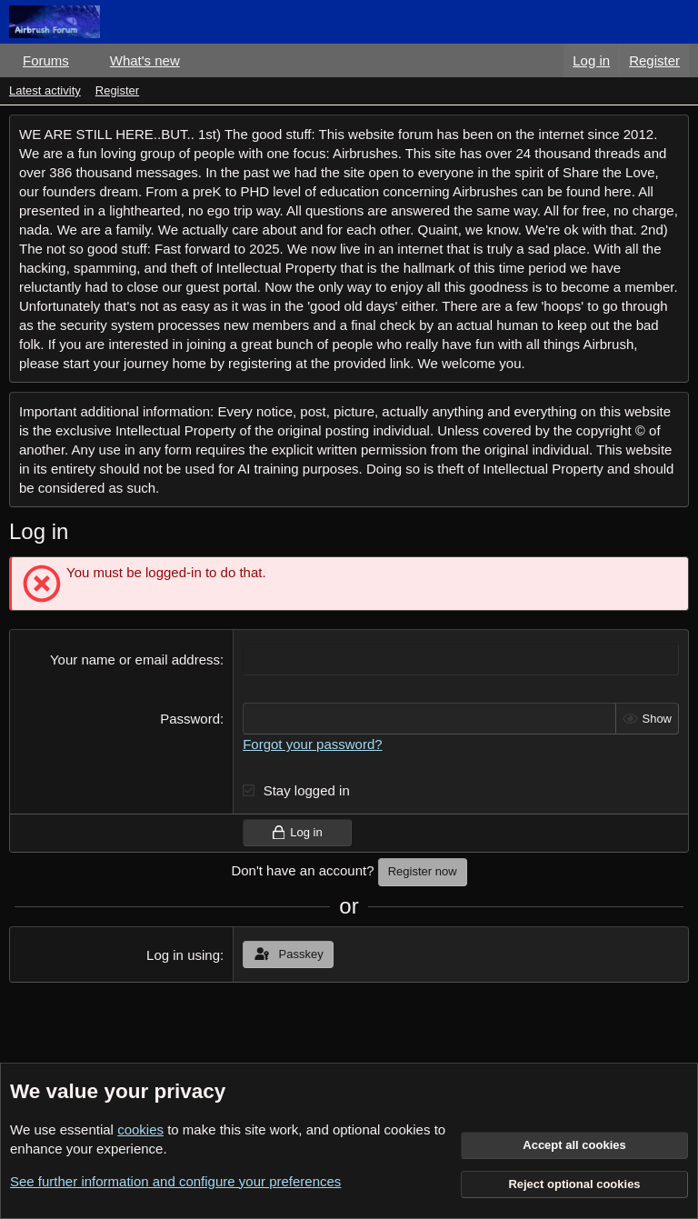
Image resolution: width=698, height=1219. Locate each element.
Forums (46, 60)
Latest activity (45, 90)
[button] (83, 60)
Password (190, 718)
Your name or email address (135, 659)
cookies (140, 1129)
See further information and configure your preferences (175, 1181)
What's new (145, 60)
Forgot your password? (312, 744)
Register (117, 90)
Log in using (183, 954)
